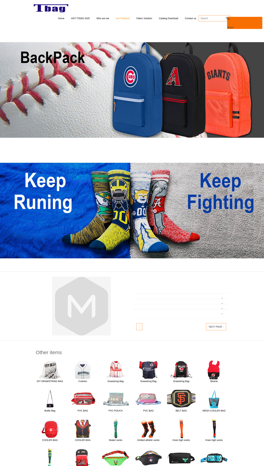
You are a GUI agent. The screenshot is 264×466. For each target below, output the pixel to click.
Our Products (123, 18)
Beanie (214, 381)
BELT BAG (181, 411)
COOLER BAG (50, 440)
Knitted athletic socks (148, 440)
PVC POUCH (116, 411)
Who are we (102, 18)
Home (61, 18)
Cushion (82, 381)
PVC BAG (82, 411)
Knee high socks (181, 440)
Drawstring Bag (116, 381)
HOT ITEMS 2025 (80, 18)
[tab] (181, 286)
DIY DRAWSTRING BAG (50, 381)
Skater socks (115, 440)
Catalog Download (168, 18)
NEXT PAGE (216, 327)
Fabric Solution (144, 18)
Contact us (190, 18)
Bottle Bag (49, 411)
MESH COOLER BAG (214, 411)
